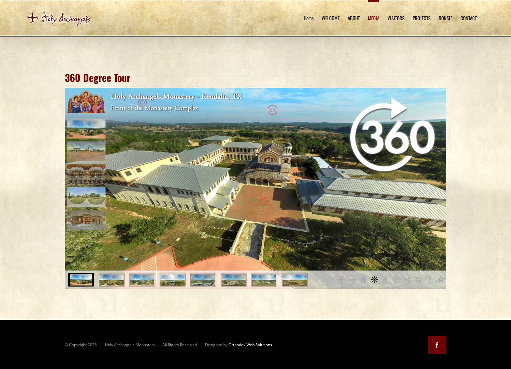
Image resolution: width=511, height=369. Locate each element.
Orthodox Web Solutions (250, 344)
